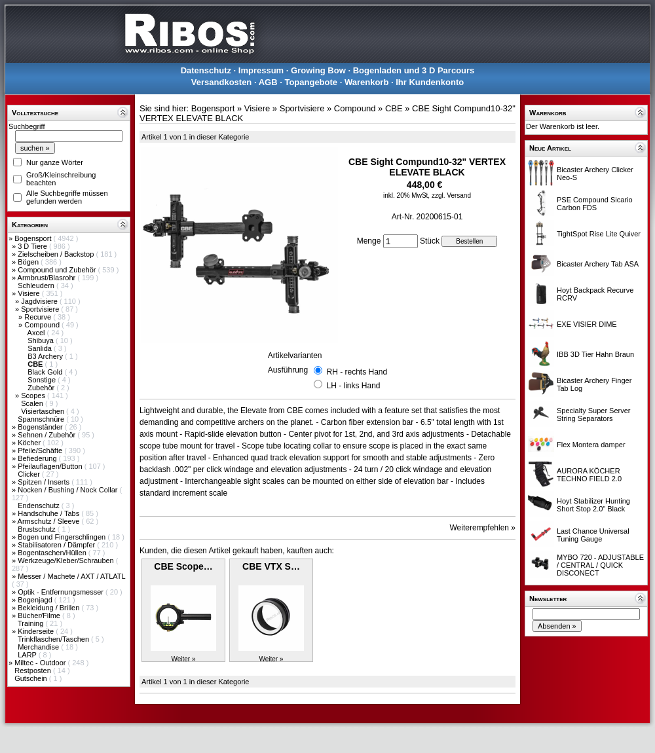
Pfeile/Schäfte (41, 450)
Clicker (30, 474)
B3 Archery (46, 356)
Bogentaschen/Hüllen (53, 553)
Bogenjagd (36, 600)
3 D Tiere (33, 246)
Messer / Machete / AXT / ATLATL (71, 576)
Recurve (38, 317)
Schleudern (37, 285)
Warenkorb (366, 82)
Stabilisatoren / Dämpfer (57, 545)
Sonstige (43, 380)
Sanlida (41, 348)
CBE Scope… (183, 566)
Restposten (33, 670)
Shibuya (42, 340)
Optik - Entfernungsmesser (61, 592)
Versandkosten (221, 82)
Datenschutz (206, 70)
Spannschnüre (42, 419)
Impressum (261, 70)
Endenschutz (40, 505)
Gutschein (31, 678)
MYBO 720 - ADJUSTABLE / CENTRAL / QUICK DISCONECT (600, 565)
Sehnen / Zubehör (47, 435)
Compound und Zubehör (58, 270)
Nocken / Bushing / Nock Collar (68, 490)
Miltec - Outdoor (40, 663)
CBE (394, 108)
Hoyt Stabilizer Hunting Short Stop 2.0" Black (593, 505)
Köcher (30, 443)
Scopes (34, 395)
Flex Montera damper (591, 445)
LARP (28, 655)
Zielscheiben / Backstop (57, 254)
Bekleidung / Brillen (49, 608)
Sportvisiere (41, 309)
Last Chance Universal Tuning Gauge (593, 535)
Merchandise (39, 647)
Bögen (29, 262)
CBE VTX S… (271, 566)
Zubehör (42, 388)
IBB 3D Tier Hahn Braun (595, 354)
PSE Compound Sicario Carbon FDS (595, 203)
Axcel (37, 333)
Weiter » (183, 659)
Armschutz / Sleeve (50, 521)
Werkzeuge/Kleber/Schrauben (67, 560)
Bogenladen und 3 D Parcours (414, 70)
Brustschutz (38, 529)
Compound (43, 325)
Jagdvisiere (40, 301)
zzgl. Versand (451, 195)
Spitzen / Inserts (44, 482)
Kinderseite (37, 631)
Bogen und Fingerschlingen (62, 537)
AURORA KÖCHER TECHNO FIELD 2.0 (589, 475)
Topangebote (310, 82)
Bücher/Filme (40, 615)
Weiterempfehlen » (483, 527)
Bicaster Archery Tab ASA (598, 264)
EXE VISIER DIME (587, 324)
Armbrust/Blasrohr (48, 278)
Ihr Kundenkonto (430, 82)
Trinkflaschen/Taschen (54, 639)
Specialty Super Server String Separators (594, 414)
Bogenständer (41, 427)
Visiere (29, 293)
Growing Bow (318, 70)
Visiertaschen (43, 411)
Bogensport (33, 238)
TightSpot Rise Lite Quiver (599, 234)
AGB (268, 82)
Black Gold (46, 372)
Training (31, 623)
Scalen (33, 403)
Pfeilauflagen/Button (51, 466)
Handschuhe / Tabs (49, 513)
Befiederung (38, 458)
